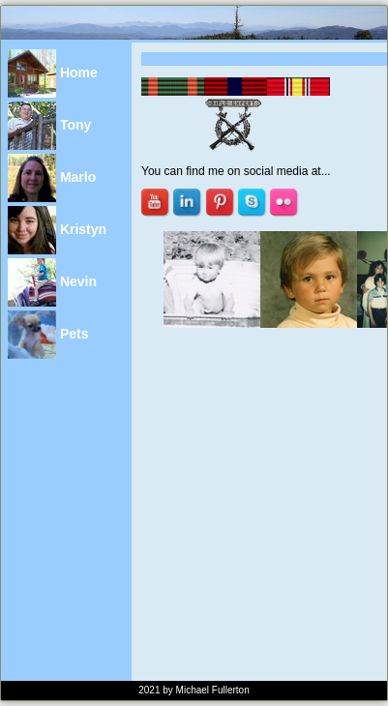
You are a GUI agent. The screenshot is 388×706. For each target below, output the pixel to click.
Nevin (52, 282)
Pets (48, 334)
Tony (49, 126)
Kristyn (57, 230)
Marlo (52, 178)
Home (53, 73)
